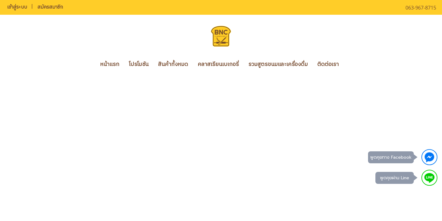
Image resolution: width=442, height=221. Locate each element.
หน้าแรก (109, 64)
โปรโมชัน (139, 64)
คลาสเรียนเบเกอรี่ (218, 64)
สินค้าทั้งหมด (173, 64)
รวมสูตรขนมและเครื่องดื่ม (278, 64)
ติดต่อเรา (328, 64)
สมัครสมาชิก (50, 7)
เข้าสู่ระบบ (17, 7)
